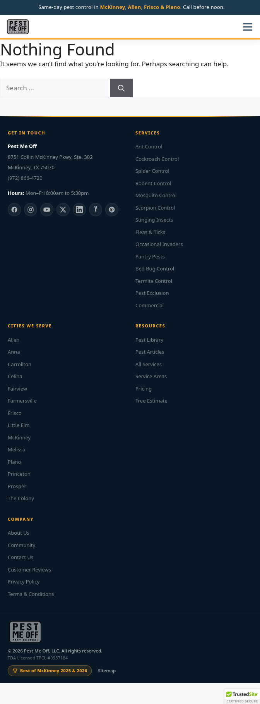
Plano (14, 461)
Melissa (17, 449)
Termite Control (153, 280)
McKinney (19, 437)
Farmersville (22, 400)
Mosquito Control (155, 195)
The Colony (21, 498)
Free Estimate (151, 400)
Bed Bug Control (154, 268)
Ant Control (148, 146)
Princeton (19, 473)
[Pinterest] (111, 209)
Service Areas (151, 376)
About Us (18, 532)
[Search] (121, 88)
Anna (14, 351)
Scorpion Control (155, 207)
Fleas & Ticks (150, 232)
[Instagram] (30, 209)
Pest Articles (149, 351)
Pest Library (149, 339)
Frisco (15, 413)
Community (21, 545)
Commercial (149, 305)
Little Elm (18, 425)
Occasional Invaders (159, 244)
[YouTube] (46, 209)
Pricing (143, 388)
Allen (13, 339)
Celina (15, 376)
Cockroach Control (157, 158)
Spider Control (152, 170)
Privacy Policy (23, 581)
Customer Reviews (29, 569)
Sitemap (107, 670)
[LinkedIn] (79, 209)
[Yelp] (95, 209)
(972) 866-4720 (25, 177)
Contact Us (20, 557)
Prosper (17, 486)
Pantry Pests (150, 256)
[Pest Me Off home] (17, 26)
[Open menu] (247, 27)
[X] (63, 209)
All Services (148, 364)
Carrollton (19, 364)
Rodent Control (153, 183)
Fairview (17, 388)
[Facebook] (14, 209)
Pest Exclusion (152, 292)
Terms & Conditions (31, 593)
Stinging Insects (154, 219)
